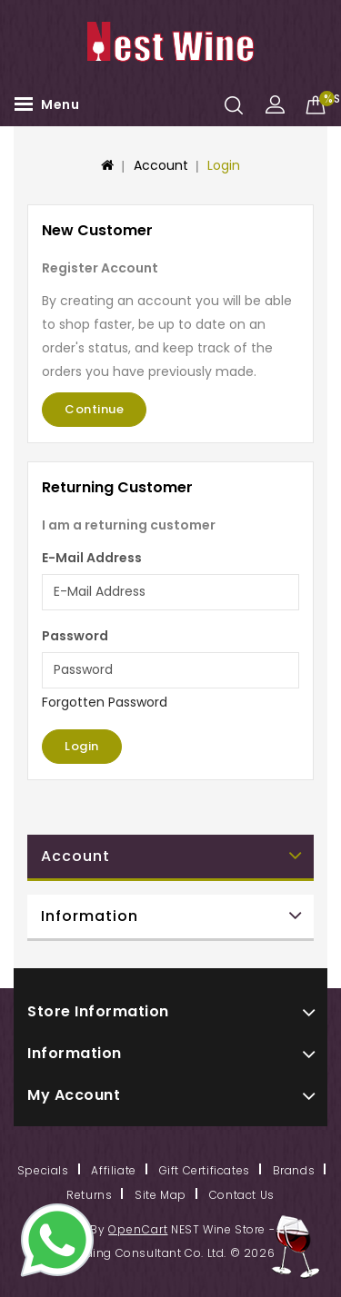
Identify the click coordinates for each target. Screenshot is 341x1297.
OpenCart (137, 1229)
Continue (94, 409)
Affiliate (113, 1170)
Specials (43, 1170)
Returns (89, 1195)
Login (223, 165)
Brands (294, 1170)
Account (161, 165)
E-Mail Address (92, 558)
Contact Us (242, 1195)
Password (75, 636)
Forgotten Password (104, 702)
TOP (295, 1247)
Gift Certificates (204, 1170)
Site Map (160, 1195)
